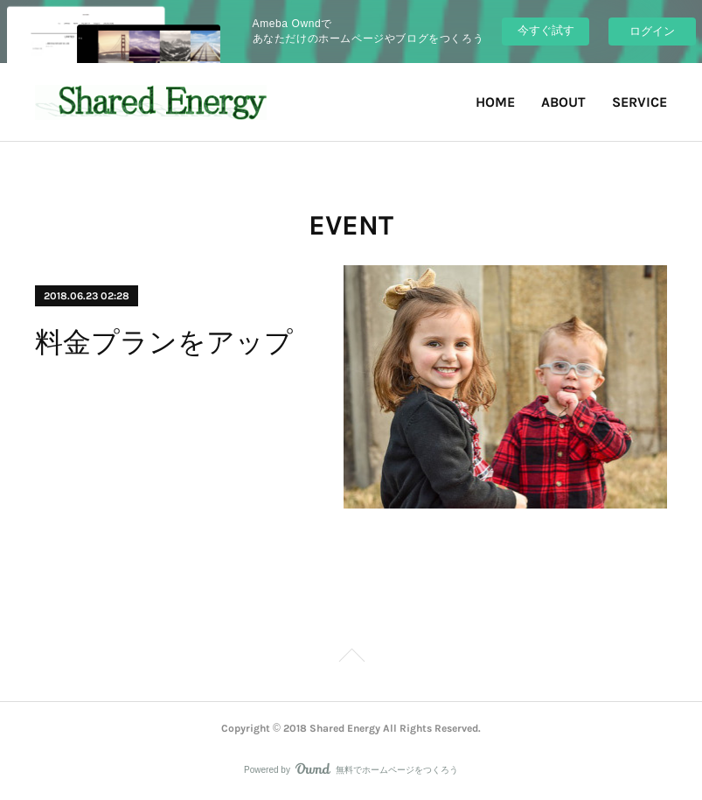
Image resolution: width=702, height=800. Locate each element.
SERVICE (639, 102)
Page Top (351, 658)
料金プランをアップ (164, 342)
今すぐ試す (546, 30)
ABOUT (563, 102)
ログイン (652, 31)
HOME (495, 102)
